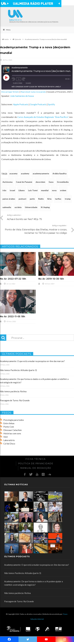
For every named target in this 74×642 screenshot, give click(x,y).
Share (28, 83)
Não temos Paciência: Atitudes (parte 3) (18, 370)
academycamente (41, 173)
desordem (40, 182)
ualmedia (7, 207)
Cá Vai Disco (9, 443)
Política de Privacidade (35, 463)
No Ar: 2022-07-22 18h (13, 278)
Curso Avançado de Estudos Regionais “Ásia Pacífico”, (43, 117)
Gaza (51, 182)
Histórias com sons (12, 433)
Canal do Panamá (24, 182)
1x (18, 79)
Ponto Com (8, 426)
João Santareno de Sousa (22, 96)
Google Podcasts (38, 104)
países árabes (9, 199)
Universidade (31, 207)
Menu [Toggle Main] (7, 30)
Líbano (21, 190)
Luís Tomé (33, 190)
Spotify (51, 104)
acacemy (13, 173)
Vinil (5, 437)
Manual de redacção (35, 468)
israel (12, 190)
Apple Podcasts (20, 104)
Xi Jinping (45, 207)
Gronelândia (63, 182)
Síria (49, 199)
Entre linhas (8, 423)
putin (32, 199)
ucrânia (18, 207)
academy (25, 173)
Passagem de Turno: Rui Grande (15, 400)
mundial (44, 190)
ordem (63, 190)
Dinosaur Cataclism (12, 430)
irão (4, 190)
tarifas (58, 199)
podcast (22, 199)
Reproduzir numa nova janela (33, 92)
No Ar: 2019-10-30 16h (51, 278)
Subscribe (17, 83)
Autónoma (7, 182)
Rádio (41, 199)
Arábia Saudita (59, 173)
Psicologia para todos (13, 420)
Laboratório (9, 440)
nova (54, 190)
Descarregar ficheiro (10, 92)
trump (67, 199)
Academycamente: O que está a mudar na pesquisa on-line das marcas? (32, 361)
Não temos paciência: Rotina (13, 391)
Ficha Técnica (36, 459)
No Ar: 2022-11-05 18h (12, 316)
